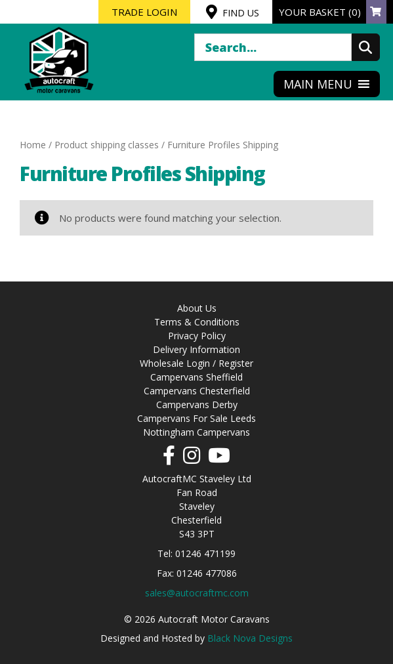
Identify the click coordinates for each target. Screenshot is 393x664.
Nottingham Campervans (196, 432)
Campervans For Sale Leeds (196, 418)
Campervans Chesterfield (197, 390)
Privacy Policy (197, 335)
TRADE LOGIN (144, 11)
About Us (197, 308)
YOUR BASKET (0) (332, 12)
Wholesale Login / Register (196, 363)
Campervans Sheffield (196, 377)
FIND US (232, 12)
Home (33, 144)
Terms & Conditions (196, 322)
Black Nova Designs (250, 638)
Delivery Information (196, 349)
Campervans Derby (197, 404)
